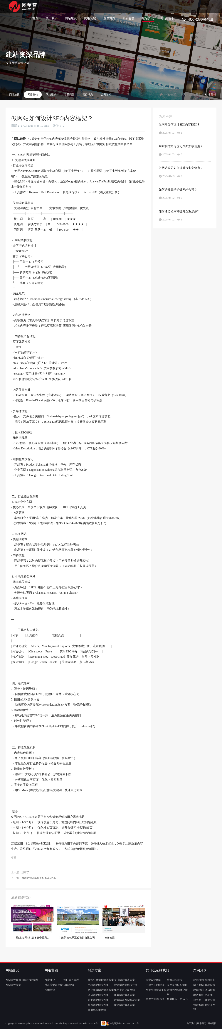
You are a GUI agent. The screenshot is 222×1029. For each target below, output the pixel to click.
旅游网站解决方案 (124, 1005)
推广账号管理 (71, 980)
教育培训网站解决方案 (127, 1000)
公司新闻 (106, 94)
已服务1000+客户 (155, 985)
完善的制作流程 (155, 999)
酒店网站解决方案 (98, 995)
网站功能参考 (30, 980)
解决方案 (109, 18)
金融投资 (210, 985)
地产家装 (198, 995)
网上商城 (198, 985)
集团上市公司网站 (124, 990)
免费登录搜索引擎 (156, 990)
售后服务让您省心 (177, 999)
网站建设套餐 (13, 980)
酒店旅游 (210, 990)
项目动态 (88, 94)
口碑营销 (68, 985)
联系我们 (167, 18)
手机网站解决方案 (98, 985)
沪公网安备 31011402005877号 (122, 1023)
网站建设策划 (13, 985)
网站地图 (212, 1023)
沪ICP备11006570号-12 (89, 1023)
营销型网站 (198, 1007)
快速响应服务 (174, 980)
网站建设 (71, 18)
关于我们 (52, 18)
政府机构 (198, 980)
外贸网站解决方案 (98, 1005)
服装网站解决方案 (124, 995)
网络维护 (51, 94)
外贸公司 (210, 1000)
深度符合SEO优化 (177, 985)
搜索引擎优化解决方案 (101, 980)
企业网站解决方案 (124, 980)
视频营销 (50, 990)
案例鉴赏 (128, 18)
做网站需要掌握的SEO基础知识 (39, 878)
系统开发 (210, 1005)
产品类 (209, 995)
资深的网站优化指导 (177, 992)
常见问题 (69, 94)
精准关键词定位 (54, 985)
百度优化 (50, 980)
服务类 (197, 1000)
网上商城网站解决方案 (101, 990)
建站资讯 (148, 18)
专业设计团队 (153, 980)
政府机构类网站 (97, 1010)
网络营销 (90, 18)
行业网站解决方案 (98, 1000)
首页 (35, 18)
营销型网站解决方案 (125, 985)
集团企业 (210, 980)
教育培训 (198, 990)
